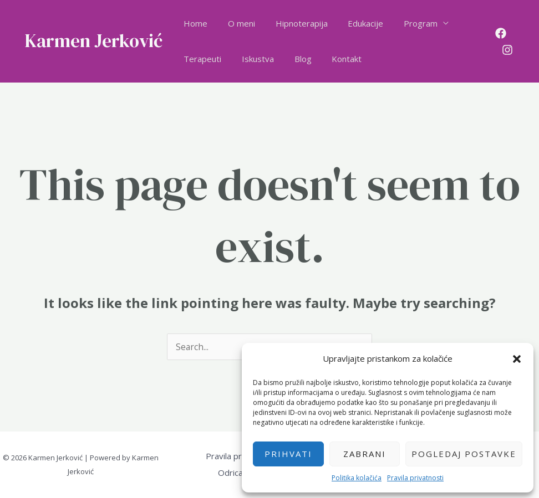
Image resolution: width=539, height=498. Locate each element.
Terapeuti (201, 58)
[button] (516, 358)
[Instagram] (505, 49)
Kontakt (334, 58)
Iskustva (252, 58)
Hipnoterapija (292, 23)
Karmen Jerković (93, 40)
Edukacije (352, 23)
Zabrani (364, 453)
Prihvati (288, 453)
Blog (293, 58)
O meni (236, 23)
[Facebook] (499, 33)
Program (404, 23)
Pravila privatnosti (415, 477)
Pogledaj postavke (463, 453)
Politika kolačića (357, 477)
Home (194, 23)
